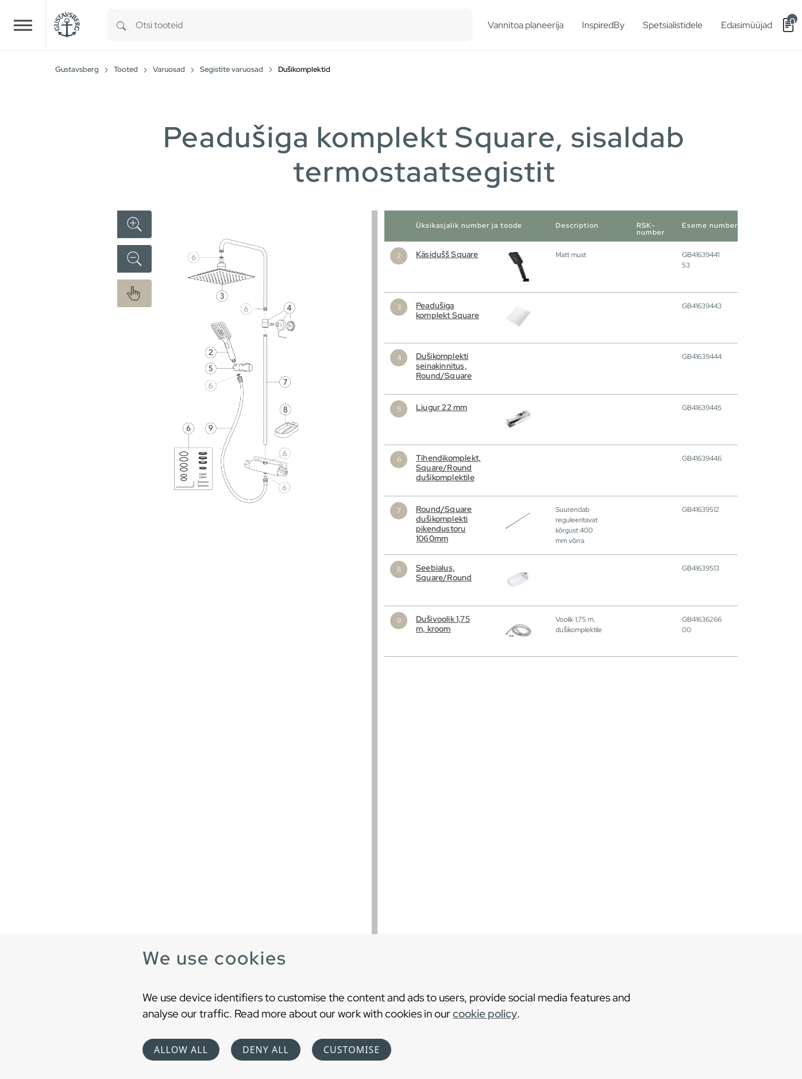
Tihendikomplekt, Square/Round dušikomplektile (448, 468)
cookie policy (485, 1013)
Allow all (181, 1049)
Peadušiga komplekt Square (447, 310)
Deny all (265, 1049)
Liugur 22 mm (441, 407)
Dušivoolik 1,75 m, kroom (443, 624)
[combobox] (304, 25)
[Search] (121, 25)
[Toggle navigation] (23, 25)
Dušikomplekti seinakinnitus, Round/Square (444, 366)
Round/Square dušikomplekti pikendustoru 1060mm (444, 524)
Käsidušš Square (447, 254)
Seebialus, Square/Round (444, 573)
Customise (351, 1049)
